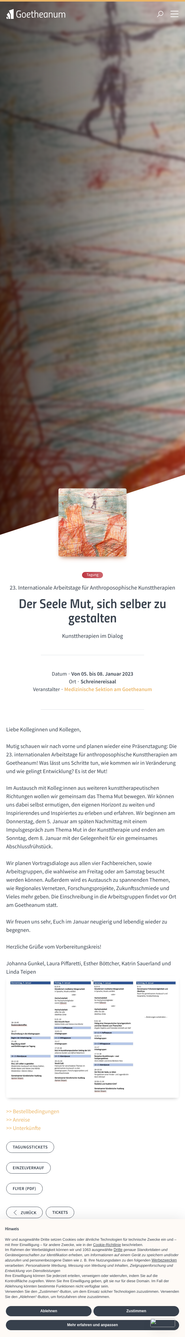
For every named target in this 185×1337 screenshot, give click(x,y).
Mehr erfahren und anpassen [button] (92, 1325)
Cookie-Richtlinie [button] (107, 1245)
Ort (72, 681)
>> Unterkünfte (23, 1127)
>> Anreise (18, 1119)
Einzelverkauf (28, 1167)
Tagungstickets (30, 1147)
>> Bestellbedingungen (32, 1111)
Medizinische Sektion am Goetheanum (108, 689)
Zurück (24, 1212)
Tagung (92, 575)
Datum (59, 674)
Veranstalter (46, 689)
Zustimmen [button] (136, 1311)
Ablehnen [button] (48, 1311)
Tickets (60, 1212)
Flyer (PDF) (24, 1188)
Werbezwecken (164, 1260)
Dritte (118, 1250)
